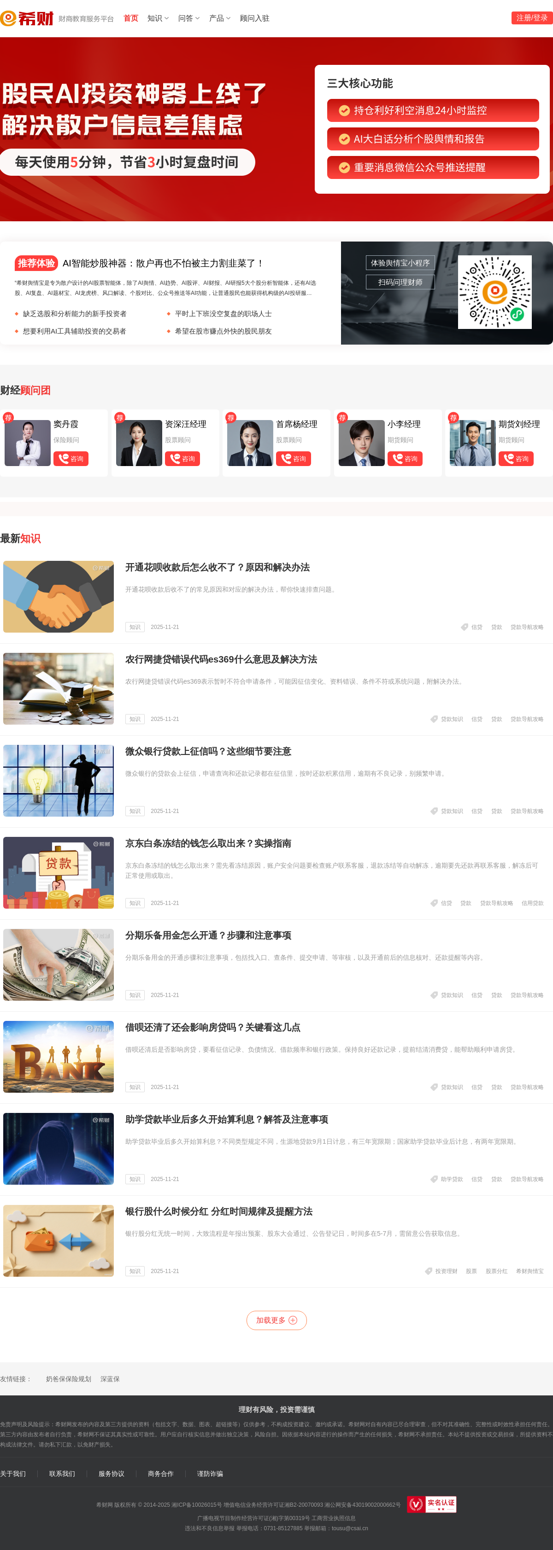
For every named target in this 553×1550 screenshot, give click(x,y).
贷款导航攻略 (527, 627)
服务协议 (111, 1473)
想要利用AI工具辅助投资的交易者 (74, 331)
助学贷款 (452, 1179)
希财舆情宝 (530, 1271)
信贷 (476, 627)
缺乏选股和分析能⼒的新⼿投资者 (75, 313)
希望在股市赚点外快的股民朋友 (223, 331)
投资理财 (446, 1271)
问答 (185, 18)
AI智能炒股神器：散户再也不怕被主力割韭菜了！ (140, 263)
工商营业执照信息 (334, 1518)
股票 (471, 1271)
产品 (216, 18)
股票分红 (497, 1271)
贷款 (496, 627)
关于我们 (13, 1473)
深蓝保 (110, 1379)
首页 (131, 18)
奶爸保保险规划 (68, 1379)
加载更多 (271, 1320)
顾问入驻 (255, 18)
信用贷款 (533, 903)
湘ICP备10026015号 (196, 1505)
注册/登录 (532, 18)
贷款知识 (452, 719)
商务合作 (161, 1473)
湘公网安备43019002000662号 (362, 1505)
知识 (154, 18)
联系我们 (62, 1473)
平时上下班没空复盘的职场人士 (223, 313)
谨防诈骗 (210, 1473)
